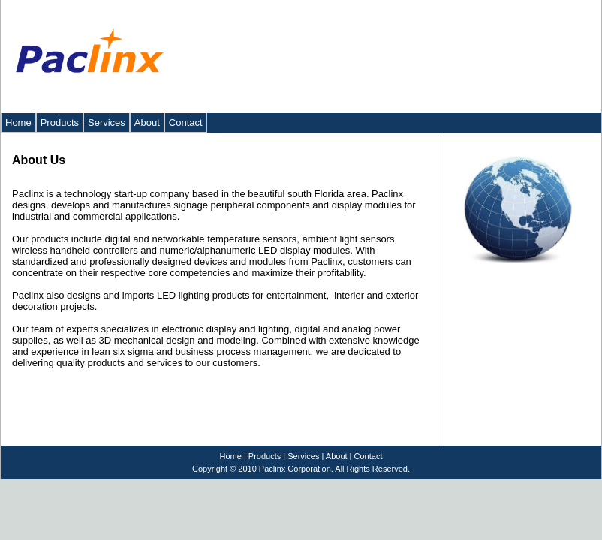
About (147, 122)
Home (18, 122)
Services (106, 122)
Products (60, 122)
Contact (186, 122)
